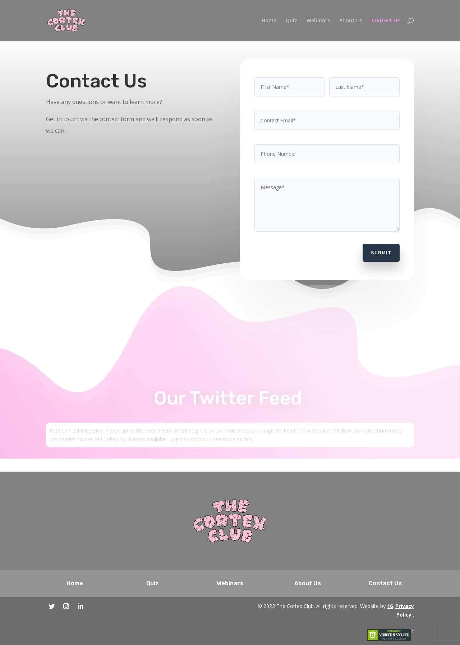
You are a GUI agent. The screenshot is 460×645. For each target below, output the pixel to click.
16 (390, 606)
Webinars (318, 21)
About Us (350, 21)
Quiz (291, 21)
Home (269, 21)
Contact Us (386, 21)
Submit (379, 249)
